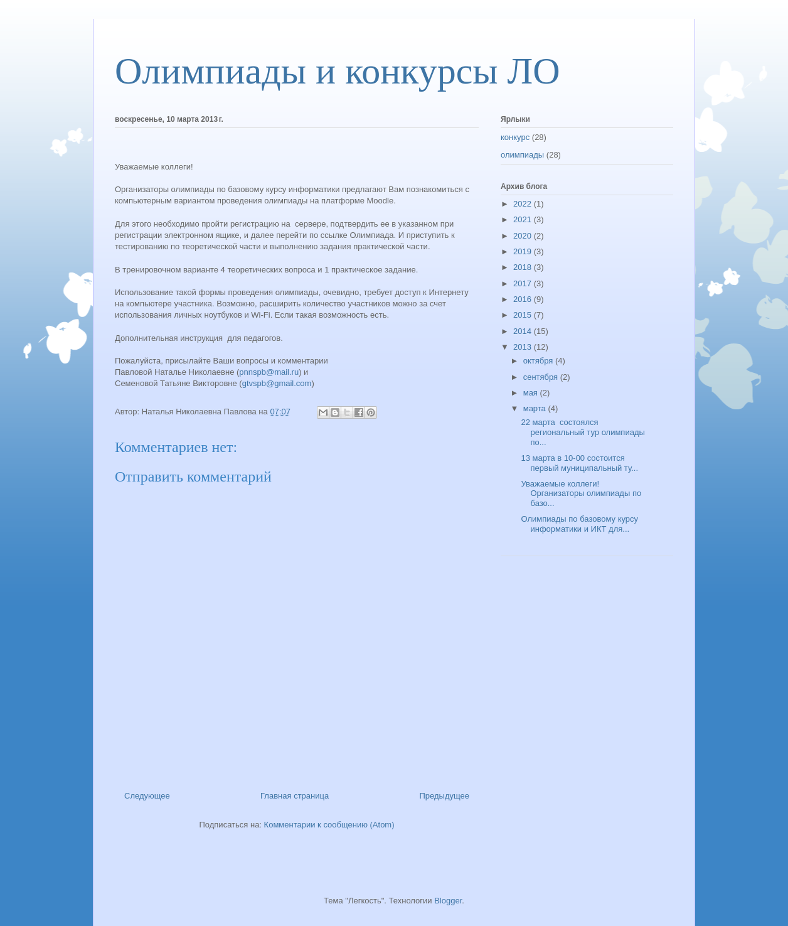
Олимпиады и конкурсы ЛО (337, 71)
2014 (523, 331)
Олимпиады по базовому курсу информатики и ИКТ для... (579, 524)
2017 (523, 283)
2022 (523, 203)
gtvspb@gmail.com (277, 383)
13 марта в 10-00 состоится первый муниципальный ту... (579, 463)
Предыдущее (444, 795)
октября (539, 360)
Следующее (147, 795)
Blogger (448, 900)
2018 (523, 267)
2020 (523, 235)
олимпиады (522, 154)
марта (535, 408)
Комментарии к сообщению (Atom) (329, 824)
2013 (523, 347)
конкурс (515, 137)
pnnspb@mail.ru (269, 372)
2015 (523, 315)
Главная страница (294, 795)
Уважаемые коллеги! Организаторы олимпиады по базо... (581, 493)
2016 (523, 299)
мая (531, 392)
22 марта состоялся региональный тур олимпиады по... (582, 431)
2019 (523, 251)
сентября (541, 377)
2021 (523, 219)
